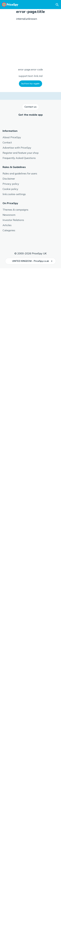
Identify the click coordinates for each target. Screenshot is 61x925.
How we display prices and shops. (34, 170)
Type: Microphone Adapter (30, 54)
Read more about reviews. (41, 389)
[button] (6, 79)
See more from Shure (13, 587)
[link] (19, 635)
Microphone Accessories (18, 12)
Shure (28, 562)
